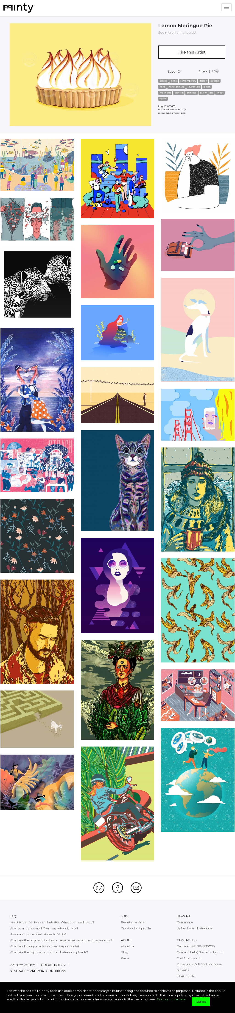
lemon (207, 86)
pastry (203, 92)
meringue (165, 92)
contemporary (188, 80)
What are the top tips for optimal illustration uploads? (49, 952)
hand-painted (176, 86)
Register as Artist (133, 922)
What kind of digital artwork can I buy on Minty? (44, 946)
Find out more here (171, 999)
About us (127, 946)
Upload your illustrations (194, 928)
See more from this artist (177, 32)
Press (125, 958)
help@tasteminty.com (207, 952)
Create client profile (136, 928)
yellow (163, 98)
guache (214, 80)
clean (174, 80)
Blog (124, 952)
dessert (203, 80)
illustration (194, 86)
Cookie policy (53, 965)
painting (191, 92)
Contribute (185, 922)
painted (178, 92)
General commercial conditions (38, 971)
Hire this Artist (192, 52)
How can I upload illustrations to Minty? (38, 934)
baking (163, 80)
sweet (220, 92)
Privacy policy (22, 965)
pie (211, 92)
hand (162, 86)
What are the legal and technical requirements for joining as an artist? (61, 940)
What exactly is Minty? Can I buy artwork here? (44, 928)
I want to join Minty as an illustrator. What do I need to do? (52, 922)
